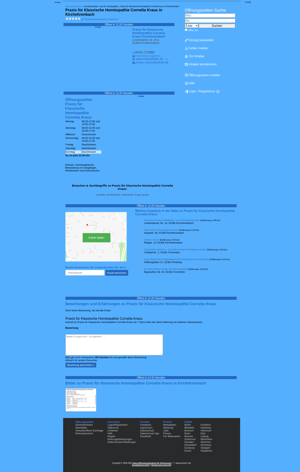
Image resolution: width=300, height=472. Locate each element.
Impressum (146, 427)
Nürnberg (206, 444)
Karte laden (96, 237)
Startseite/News (84, 424)
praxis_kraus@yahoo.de (152, 62)
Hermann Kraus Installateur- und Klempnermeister (172, 220)
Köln (203, 433)
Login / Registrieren (200, 91)
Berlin (187, 424)
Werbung (168, 427)
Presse (167, 433)
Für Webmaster (171, 436)
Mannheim (206, 439)
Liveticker (113, 430)
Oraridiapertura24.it (141, 465)
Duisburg (189, 447)
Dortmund (189, 439)
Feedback (145, 424)
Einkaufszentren (84, 433)
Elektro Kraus (151, 239)
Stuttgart (205, 447)
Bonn (187, 433)
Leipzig (204, 436)
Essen (187, 450)
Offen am (193, 30)
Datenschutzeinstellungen (122, 442)
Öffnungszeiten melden (202, 75)
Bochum (189, 430)
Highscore (113, 427)
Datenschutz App (149, 433)
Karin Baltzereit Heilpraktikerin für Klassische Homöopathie (176, 259)
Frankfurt (205, 424)
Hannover (206, 430)
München (206, 442)
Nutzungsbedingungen (120, 439)
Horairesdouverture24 (161, 465)
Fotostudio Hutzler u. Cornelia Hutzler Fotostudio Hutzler (175, 249)
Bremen (188, 436)
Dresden (189, 442)
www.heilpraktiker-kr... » (151, 59)
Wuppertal (206, 450)
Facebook (145, 436)
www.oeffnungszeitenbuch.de (145, 463)
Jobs (165, 430)
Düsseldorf (190, 444)
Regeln (111, 436)
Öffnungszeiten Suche (205, 10)
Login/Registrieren (118, 424)
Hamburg (206, 427)
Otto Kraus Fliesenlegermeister (161, 230)
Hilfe (190, 83)
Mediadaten (169, 424)
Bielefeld (189, 427)
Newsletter (81, 427)
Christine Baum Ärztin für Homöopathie (165, 269)
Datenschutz (147, 430)
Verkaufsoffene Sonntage (89, 430)
